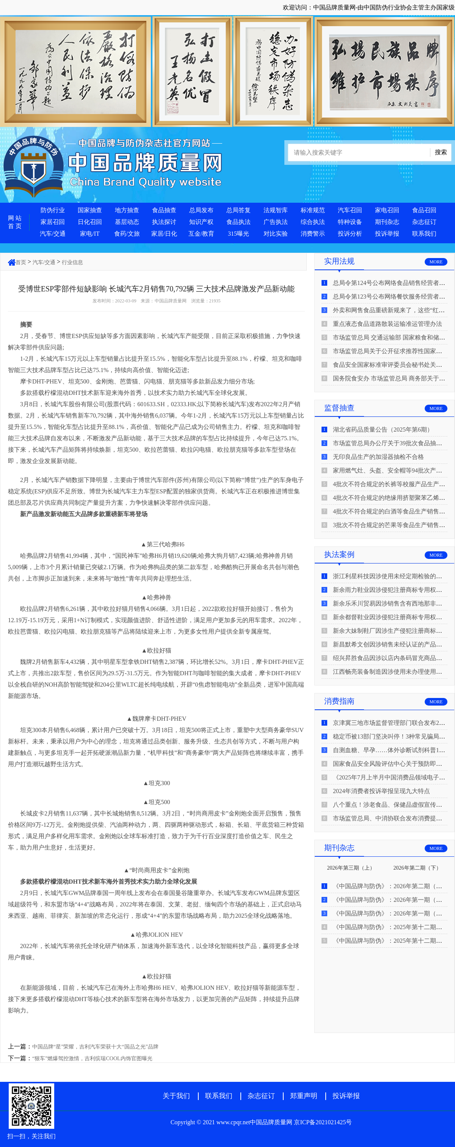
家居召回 (53, 222)
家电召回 (387, 210)
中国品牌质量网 (171, 301)
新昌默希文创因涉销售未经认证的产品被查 (390, 644)
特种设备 (350, 222)
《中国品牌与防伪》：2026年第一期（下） (390, 900)
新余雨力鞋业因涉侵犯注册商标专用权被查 (390, 590)
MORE (436, 261)
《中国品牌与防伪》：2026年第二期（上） (390, 886)
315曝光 (238, 233)
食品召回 (424, 210)
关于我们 (176, 1096)
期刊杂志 (387, 222)
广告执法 (276, 222)
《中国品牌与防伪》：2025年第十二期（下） (393, 927)
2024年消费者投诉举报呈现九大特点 (381, 791)
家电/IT (90, 233)
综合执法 (313, 222)
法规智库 (276, 210)
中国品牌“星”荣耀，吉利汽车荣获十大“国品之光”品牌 (95, 1047)
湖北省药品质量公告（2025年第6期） (383, 429)
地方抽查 (127, 210)
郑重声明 (303, 1096)
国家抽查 (90, 210)
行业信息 (72, 262)
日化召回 (90, 222)
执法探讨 (164, 222)
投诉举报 (387, 233)
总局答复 (238, 210)
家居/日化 (164, 233)
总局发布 (201, 210)
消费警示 (313, 233)
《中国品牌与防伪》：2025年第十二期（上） (393, 940)
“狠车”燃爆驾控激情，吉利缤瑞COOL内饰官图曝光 (92, 1058)
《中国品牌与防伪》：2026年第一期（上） (390, 913)
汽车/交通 (53, 233)
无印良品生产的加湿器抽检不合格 (378, 457)
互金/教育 (201, 233)
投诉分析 (350, 233)
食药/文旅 (127, 233)
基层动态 (127, 222)
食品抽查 (164, 210)
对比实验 (276, 233)
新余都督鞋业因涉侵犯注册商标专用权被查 (390, 617)
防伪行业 (53, 210)
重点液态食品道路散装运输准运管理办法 (387, 324)
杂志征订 (424, 222)
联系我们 (424, 233)
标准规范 (313, 210)
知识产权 (201, 222)
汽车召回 (350, 210)
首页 (21, 262)
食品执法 (238, 222)
